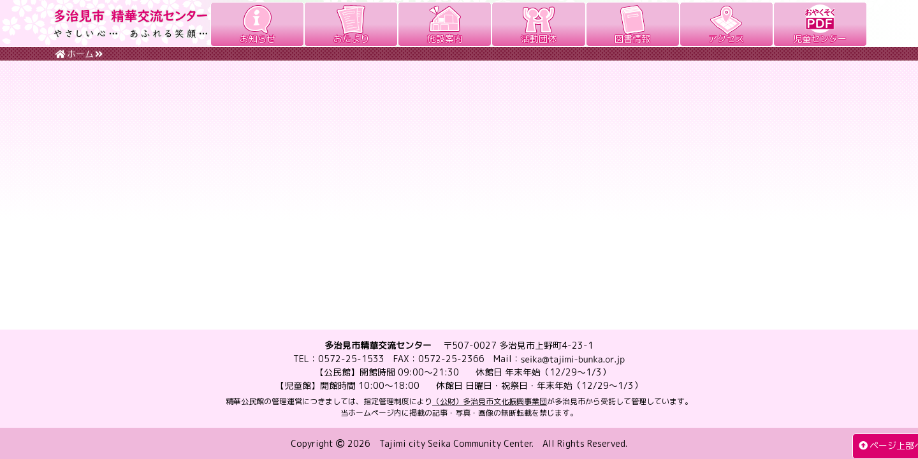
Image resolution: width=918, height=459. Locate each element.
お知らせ (257, 39)
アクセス (726, 39)
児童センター (820, 39)
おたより (351, 39)
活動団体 (539, 39)
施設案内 (445, 39)
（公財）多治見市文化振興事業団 (489, 401)
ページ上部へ (885, 445)
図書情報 (632, 39)
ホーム (74, 54)
